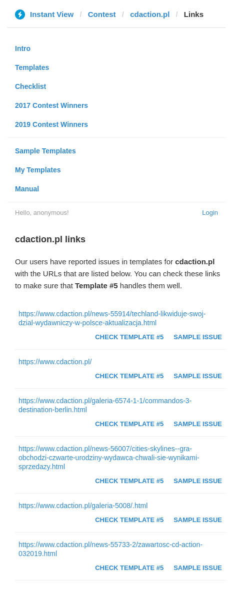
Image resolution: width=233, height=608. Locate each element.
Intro (22, 48)
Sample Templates (45, 151)
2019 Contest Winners (51, 124)
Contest (102, 14)
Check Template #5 (129, 337)
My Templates (38, 170)
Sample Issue (198, 337)
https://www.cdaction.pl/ (55, 362)
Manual (27, 189)
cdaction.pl (150, 14)
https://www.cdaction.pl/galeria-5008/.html (83, 506)
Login (210, 212)
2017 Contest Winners (51, 105)
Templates (32, 67)
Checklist (30, 86)
